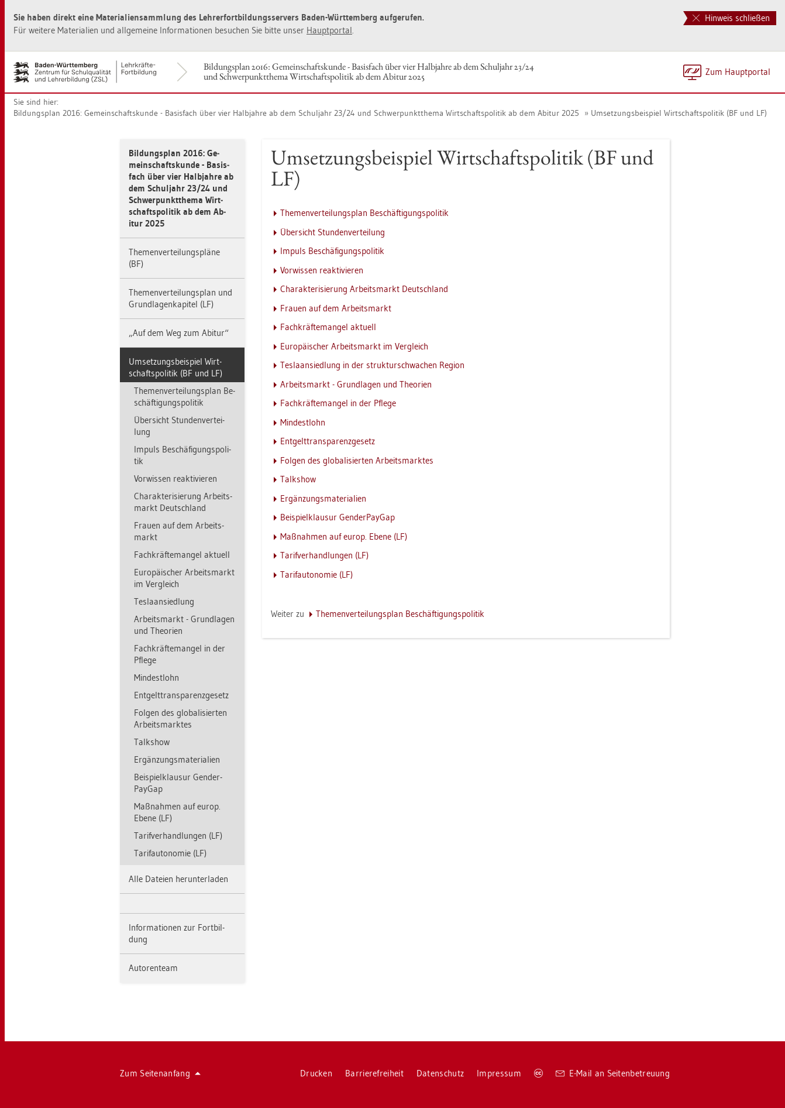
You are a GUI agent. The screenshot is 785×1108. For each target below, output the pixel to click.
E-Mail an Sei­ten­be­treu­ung (613, 1073)
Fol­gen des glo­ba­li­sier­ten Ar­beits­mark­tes (180, 718)
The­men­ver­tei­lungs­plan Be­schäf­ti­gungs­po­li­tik (184, 396)
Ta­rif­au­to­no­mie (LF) (170, 853)
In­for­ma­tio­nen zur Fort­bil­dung (177, 933)
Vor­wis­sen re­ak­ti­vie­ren (175, 478)
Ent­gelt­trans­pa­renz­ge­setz (181, 695)
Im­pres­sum (499, 1073)
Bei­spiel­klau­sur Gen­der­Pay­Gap (178, 782)
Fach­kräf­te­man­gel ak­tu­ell (182, 554)
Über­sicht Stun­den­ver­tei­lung (179, 425)
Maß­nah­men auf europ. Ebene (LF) (177, 812)
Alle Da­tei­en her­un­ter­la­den (178, 878)
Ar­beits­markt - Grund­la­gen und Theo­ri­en (184, 624)
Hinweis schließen (731, 17)
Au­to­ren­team (153, 967)
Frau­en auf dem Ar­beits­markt (179, 531)
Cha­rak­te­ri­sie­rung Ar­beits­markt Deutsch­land (183, 501)
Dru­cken (316, 1073)
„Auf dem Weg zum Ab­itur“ (179, 332)
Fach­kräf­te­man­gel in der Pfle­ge (179, 654)
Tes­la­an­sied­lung (164, 601)
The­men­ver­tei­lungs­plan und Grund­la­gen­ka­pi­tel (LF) (180, 298)
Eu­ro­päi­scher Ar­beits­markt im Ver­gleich (184, 578)
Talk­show (152, 741)
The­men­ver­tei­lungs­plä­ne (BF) (174, 257)
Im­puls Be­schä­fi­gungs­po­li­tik (182, 455)
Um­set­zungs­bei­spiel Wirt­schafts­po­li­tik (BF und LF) (679, 113)
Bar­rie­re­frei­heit (374, 1073)
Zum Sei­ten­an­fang (160, 1073)
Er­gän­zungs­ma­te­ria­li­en (177, 759)
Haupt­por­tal (329, 30)
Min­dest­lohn (156, 677)
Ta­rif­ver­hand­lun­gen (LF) (178, 835)
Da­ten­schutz (440, 1073)
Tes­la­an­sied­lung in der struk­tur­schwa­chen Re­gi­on (372, 365)
